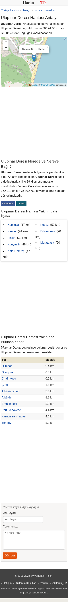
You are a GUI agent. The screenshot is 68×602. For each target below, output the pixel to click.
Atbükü (6, 397)
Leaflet (35, 85)
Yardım (44, 586)
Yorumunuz (10, 526)
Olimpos (7, 366)
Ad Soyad (9, 513)
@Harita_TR (59, 586)
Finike (11, 237)
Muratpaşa (47, 242)
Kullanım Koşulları (25, 586)
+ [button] (6, 42)
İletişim (7, 586)
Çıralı (5, 384)
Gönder (10, 559)
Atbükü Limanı (11, 391)
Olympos (7, 372)
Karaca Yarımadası (14, 416)
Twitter (21, 203)
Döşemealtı (47, 231)
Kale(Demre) (16, 251)
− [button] (6, 47)
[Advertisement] (34, 122)
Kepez (44, 224)
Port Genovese (11, 410)
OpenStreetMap (48, 85)
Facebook (8, 203)
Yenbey (6, 422)
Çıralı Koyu (9, 378)
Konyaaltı (14, 244)
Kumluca (13, 224)
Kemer (12, 231)
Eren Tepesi (9, 403)
